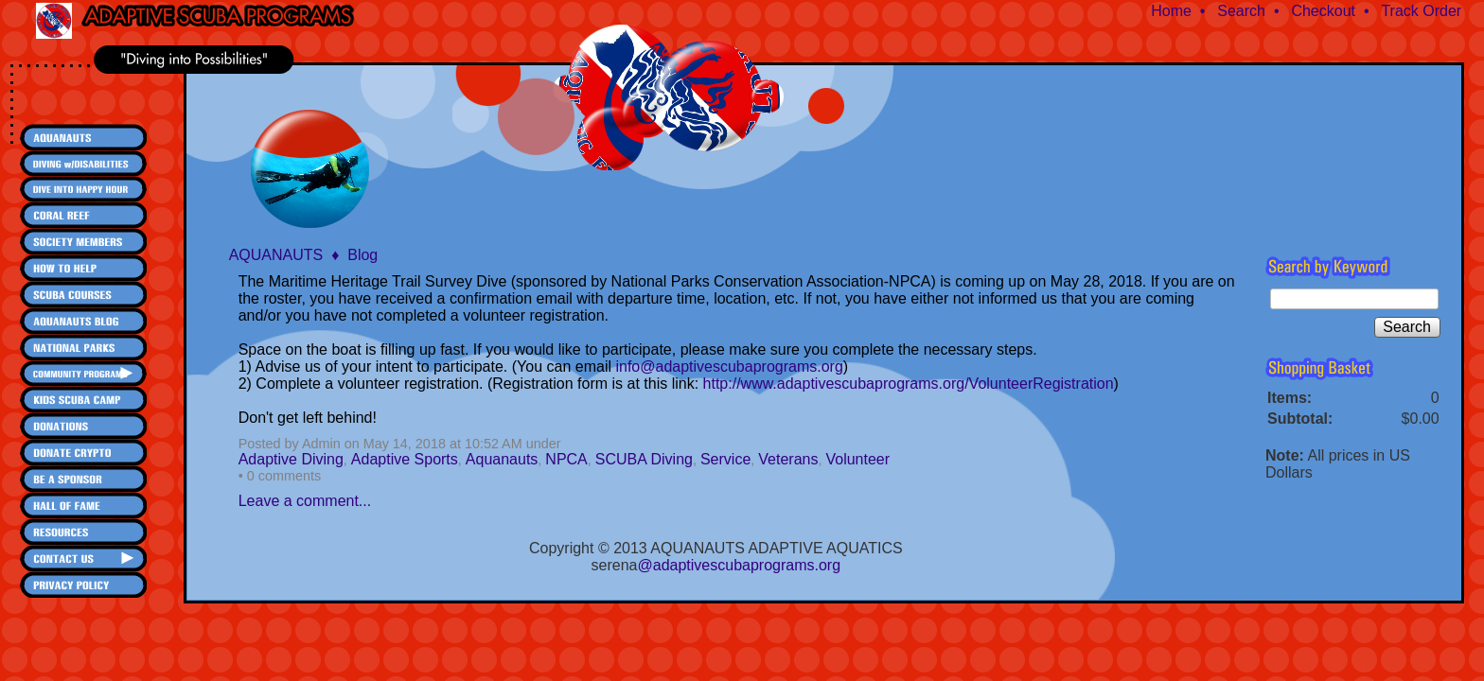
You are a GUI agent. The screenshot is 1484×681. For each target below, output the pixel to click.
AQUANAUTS (276, 255)
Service (725, 459)
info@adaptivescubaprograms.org (728, 366)
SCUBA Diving (644, 459)
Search (1241, 11)
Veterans (788, 459)
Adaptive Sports (404, 459)
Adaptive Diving (291, 459)
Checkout (1323, 11)
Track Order (1421, 11)
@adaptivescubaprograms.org (739, 565)
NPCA (566, 459)
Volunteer (857, 459)
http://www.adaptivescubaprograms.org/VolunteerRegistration (908, 383)
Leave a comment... (305, 501)
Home (1171, 11)
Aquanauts (502, 459)
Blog (362, 255)
